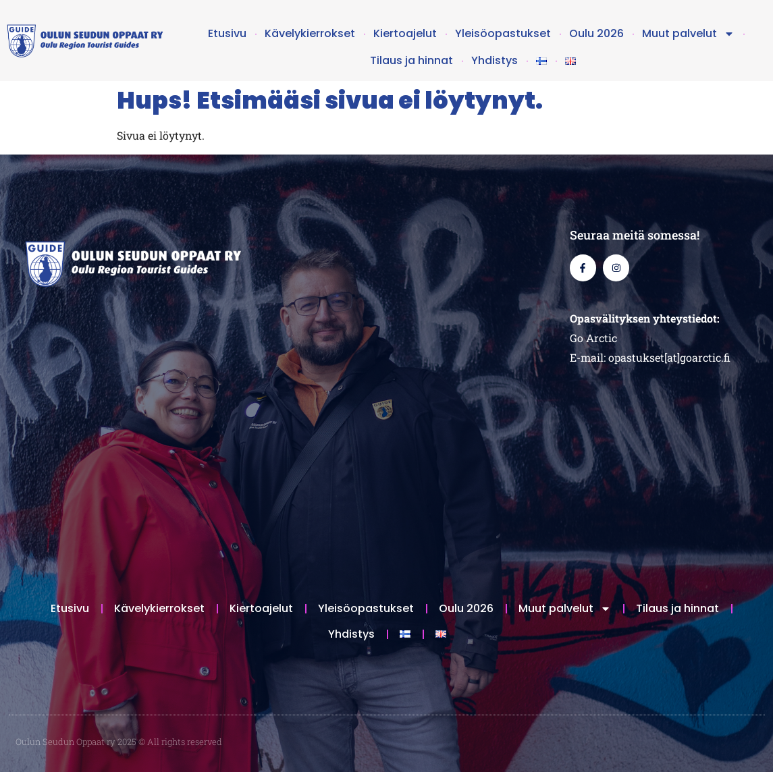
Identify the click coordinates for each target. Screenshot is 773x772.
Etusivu (227, 33)
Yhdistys (494, 60)
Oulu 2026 (596, 33)
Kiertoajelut (405, 33)
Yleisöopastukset (503, 33)
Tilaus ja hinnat (411, 60)
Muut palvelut (688, 34)
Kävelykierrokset (310, 33)
